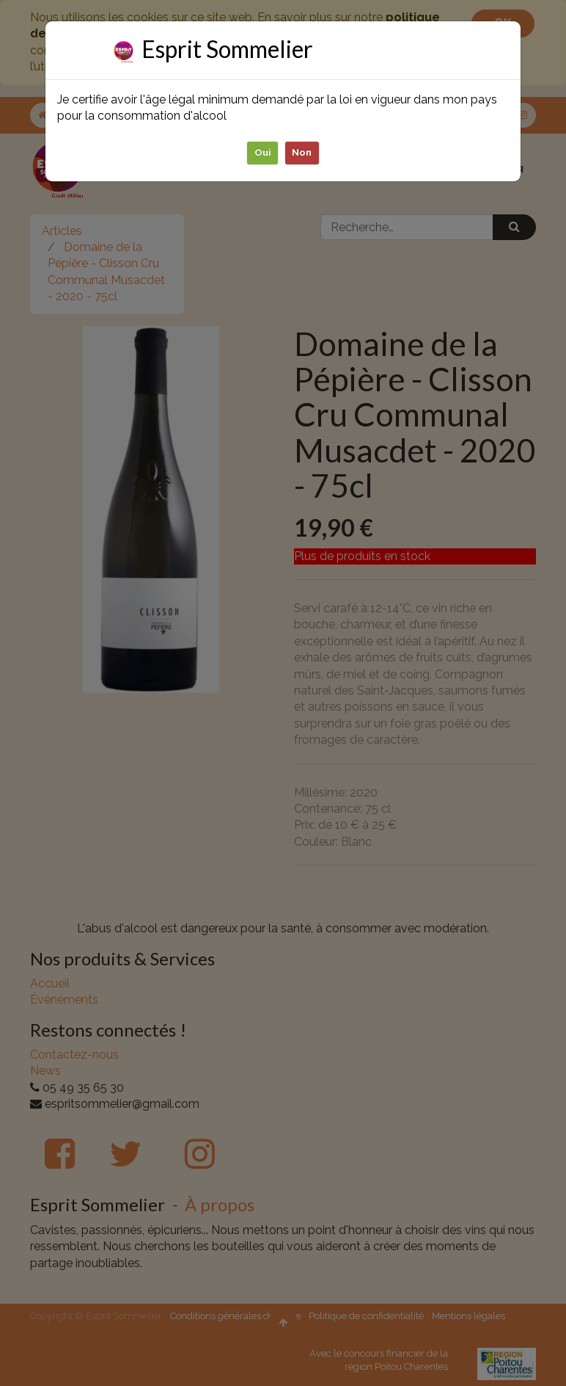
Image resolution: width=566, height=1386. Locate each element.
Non (302, 151)
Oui (262, 151)
